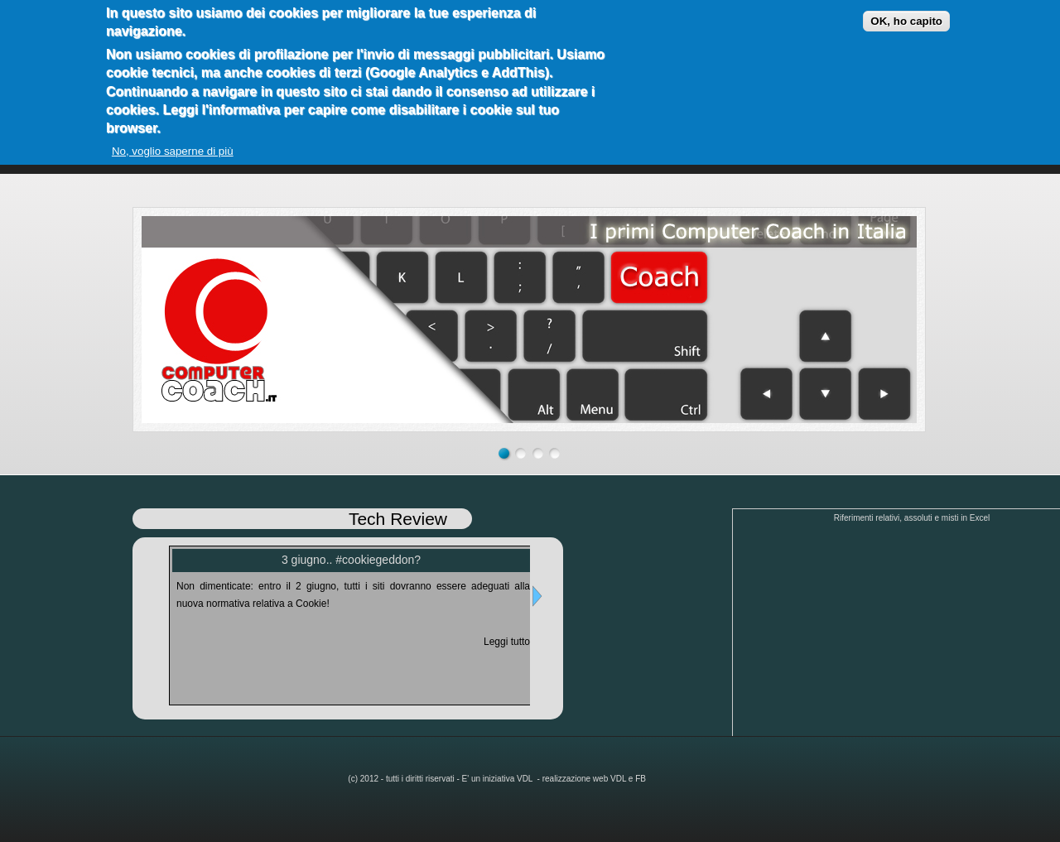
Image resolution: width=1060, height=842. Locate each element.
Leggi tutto (507, 641)
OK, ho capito (906, 21)
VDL (526, 778)
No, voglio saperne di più (173, 151)
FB (640, 778)
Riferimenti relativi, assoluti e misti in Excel (912, 517)
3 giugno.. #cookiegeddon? (351, 559)
